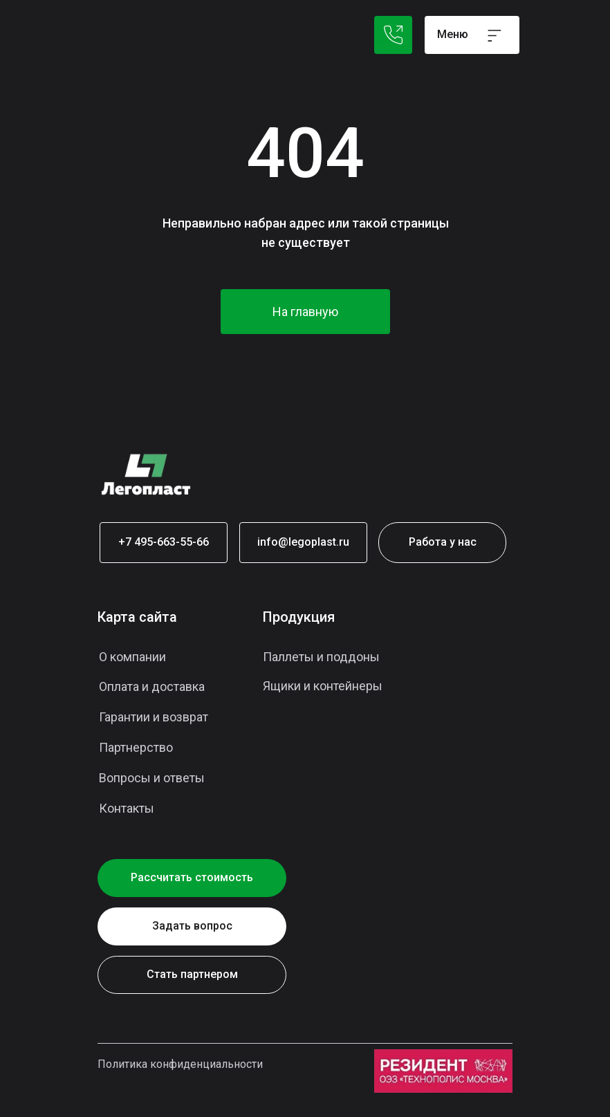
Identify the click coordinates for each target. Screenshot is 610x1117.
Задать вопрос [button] (192, 925)
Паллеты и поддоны (321, 656)
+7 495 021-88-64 (393, 35)
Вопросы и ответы (152, 777)
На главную (305, 311)
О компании (132, 656)
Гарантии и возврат (153, 717)
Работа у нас (443, 541)
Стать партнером (192, 974)
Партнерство (136, 747)
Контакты (126, 808)
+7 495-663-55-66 (163, 541)
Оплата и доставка (152, 686)
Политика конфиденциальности (180, 1064)
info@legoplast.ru (303, 541)
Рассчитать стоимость (192, 877)
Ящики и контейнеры (322, 685)
